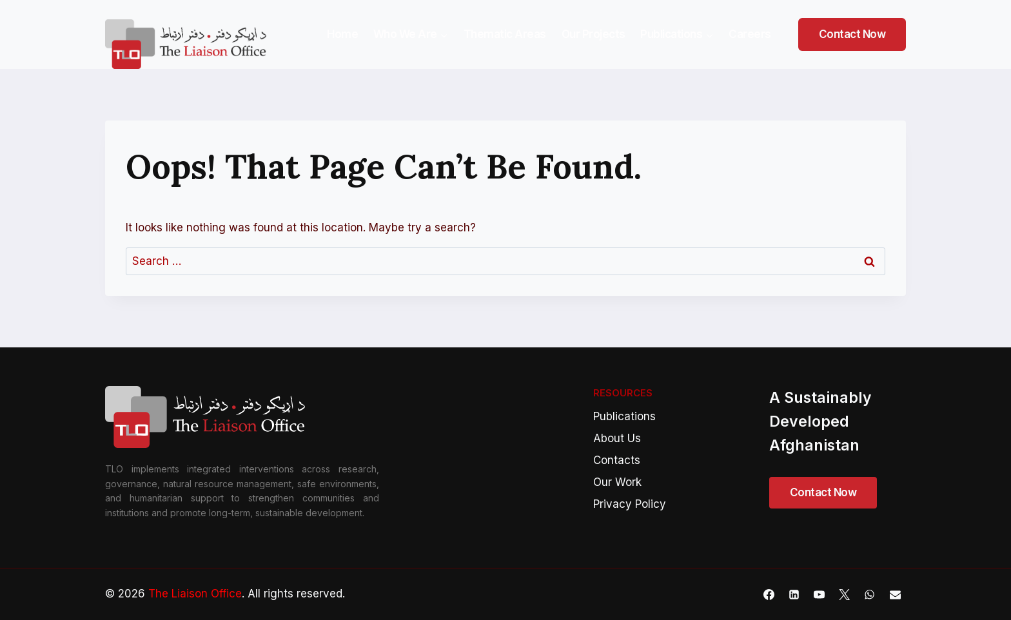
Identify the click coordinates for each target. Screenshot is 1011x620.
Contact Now (852, 34)
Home (342, 34)
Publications (624, 416)
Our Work (617, 482)
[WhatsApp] (870, 594)
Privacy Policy (629, 504)
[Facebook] (769, 594)
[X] (845, 594)
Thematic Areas (505, 34)
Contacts (616, 460)
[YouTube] (819, 594)
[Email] (895, 594)
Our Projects (593, 34)
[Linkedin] (794, 594)
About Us (617, 438)
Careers (750, 34)
